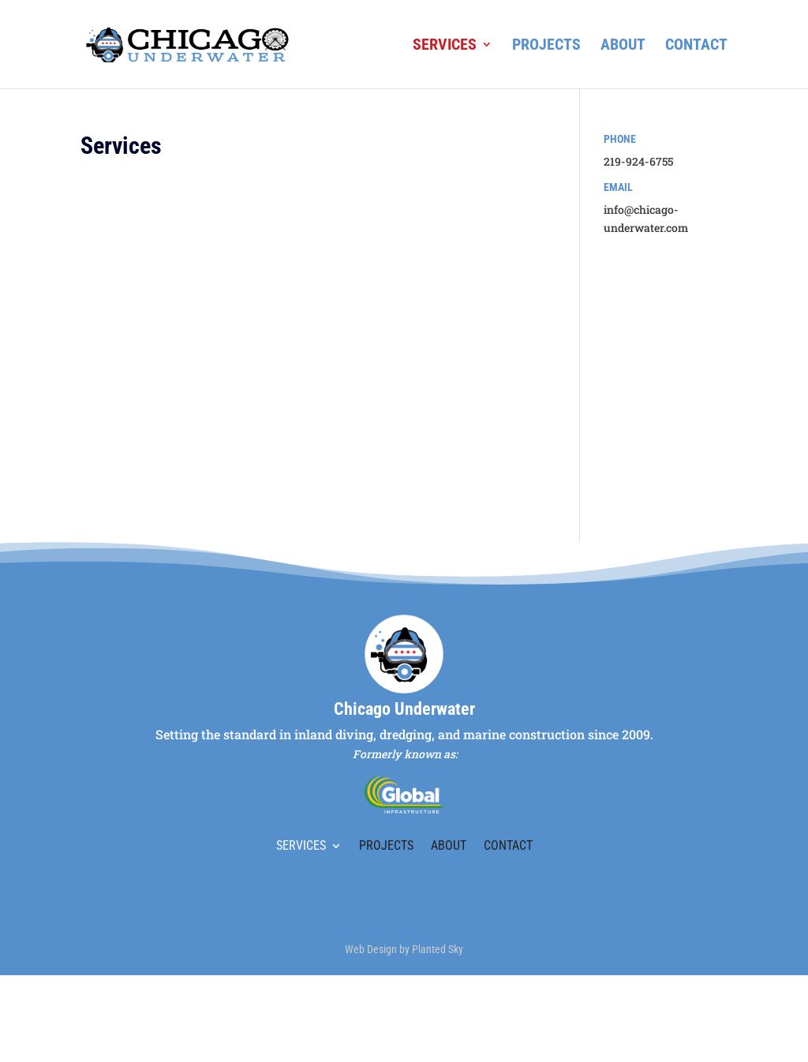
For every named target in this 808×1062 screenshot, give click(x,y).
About (622, 46)
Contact (696, 46)
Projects (546, 46)
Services (445, 46)
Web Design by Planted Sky (404, 949)
